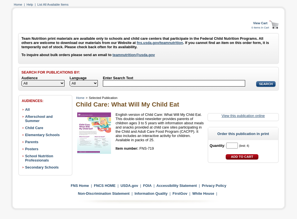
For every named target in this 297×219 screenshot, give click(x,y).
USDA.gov (129, 185)
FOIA (147, 185)
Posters (31, 149)
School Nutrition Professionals (39, 158)
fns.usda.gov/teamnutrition (160, 43)
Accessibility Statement (176, 185)
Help (29, 4)
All (27, 109)
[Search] (174, 83)
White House (203, 193)
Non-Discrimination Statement (103, 193)
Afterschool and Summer (39, 118)
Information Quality (150, 193)
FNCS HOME (105, 185)
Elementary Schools (42, 135)
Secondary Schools (42, 167)
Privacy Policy (214, 185)
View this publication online (243, 116)
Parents (31, 142)
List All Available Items (52, 4)
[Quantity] (232, 146)
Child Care (34, 128)
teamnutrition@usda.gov (133, 55)
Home (18, 4)
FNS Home (80, 185)
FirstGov (179, 193)
